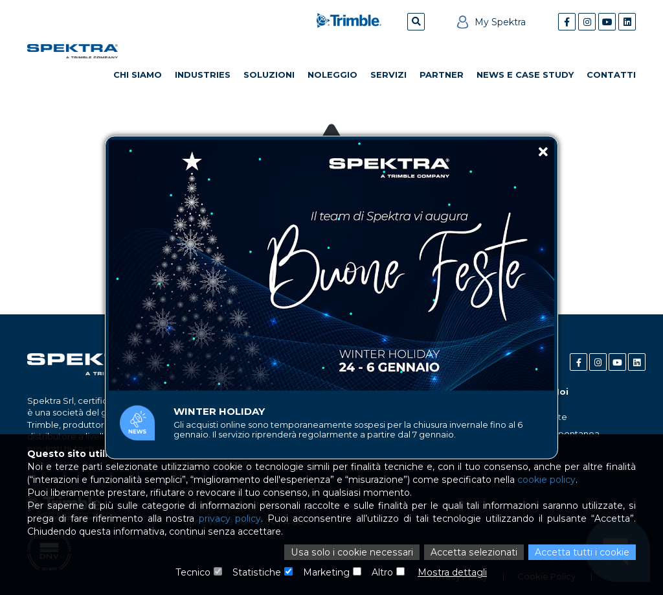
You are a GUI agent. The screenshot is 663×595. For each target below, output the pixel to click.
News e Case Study (525, 74)
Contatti (611, 74)
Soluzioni (269, 74)
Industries (202, 74)
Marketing (326, 572)
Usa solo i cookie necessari (354, 552)
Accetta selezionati (474, 552)
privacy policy (230, 518)
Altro (382, 572)
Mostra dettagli (452, 572)
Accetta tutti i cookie (582, 552)
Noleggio (332, 74)
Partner (442, 74)
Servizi (388, 74)
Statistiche (257, 572)
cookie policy (544, 479)
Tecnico (194, 572)
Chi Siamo (137, 74)
